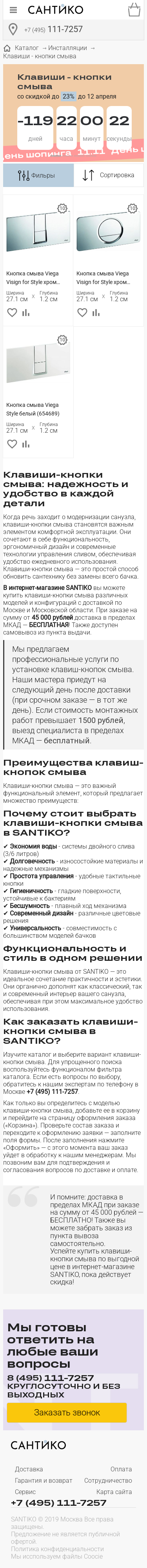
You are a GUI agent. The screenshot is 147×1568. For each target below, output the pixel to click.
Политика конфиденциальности (57, 1549)
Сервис (25, 1492)
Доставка (29, 1469)
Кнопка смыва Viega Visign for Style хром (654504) (102, 278)
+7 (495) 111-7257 (59, 1502)
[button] (56, 156)
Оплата (121, 1469)
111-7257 (53, 30)
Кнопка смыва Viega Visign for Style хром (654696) (32, 278)
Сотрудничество (108, 1480)
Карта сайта (114, 1492)
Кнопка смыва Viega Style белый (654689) (33, 409)
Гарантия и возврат (44, 1480)
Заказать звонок (67, 1412)
